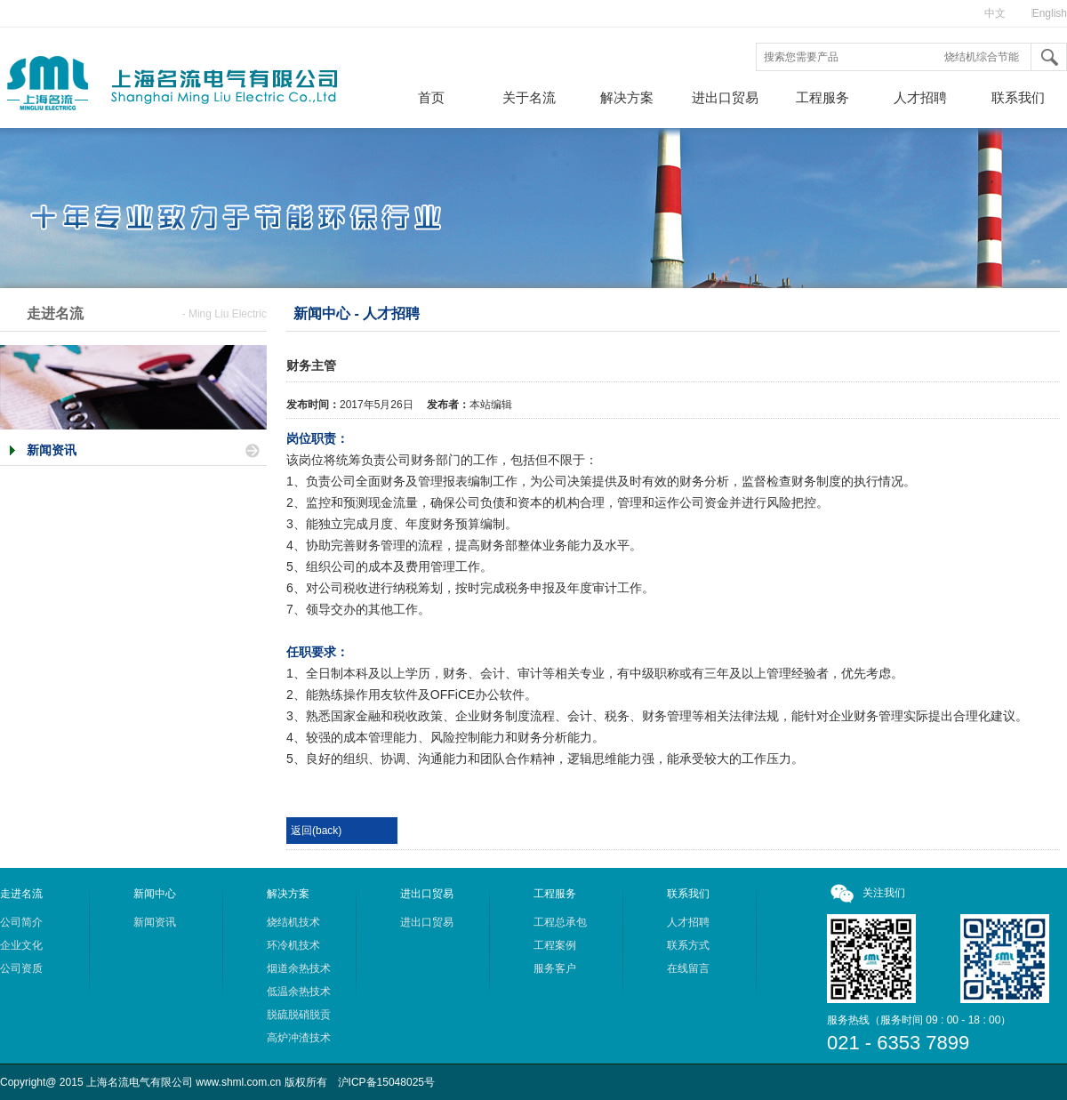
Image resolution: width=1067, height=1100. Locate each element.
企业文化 (21, 945)
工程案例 (555, 945)
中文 (995, 13)
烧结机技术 (293, 922)
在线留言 (688, 968)
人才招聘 (920, 97)
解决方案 (627, 97)
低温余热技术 (299, 991)
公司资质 (21, 968)
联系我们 (1018, 97)
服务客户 (555, 968)
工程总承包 (560, 922)
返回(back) (316, 830)
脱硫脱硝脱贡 (299, 1014)
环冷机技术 (293, 945)
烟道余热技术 (299, 968)
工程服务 (822, 97)
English (1049, 13)
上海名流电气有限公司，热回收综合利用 (191, 87)
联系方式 (688, 945)
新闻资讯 (51, 450)
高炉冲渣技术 (299, 1038)
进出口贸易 (725, 97)
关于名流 (529, 97)
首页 (431, 97)
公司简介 (21, 922)
